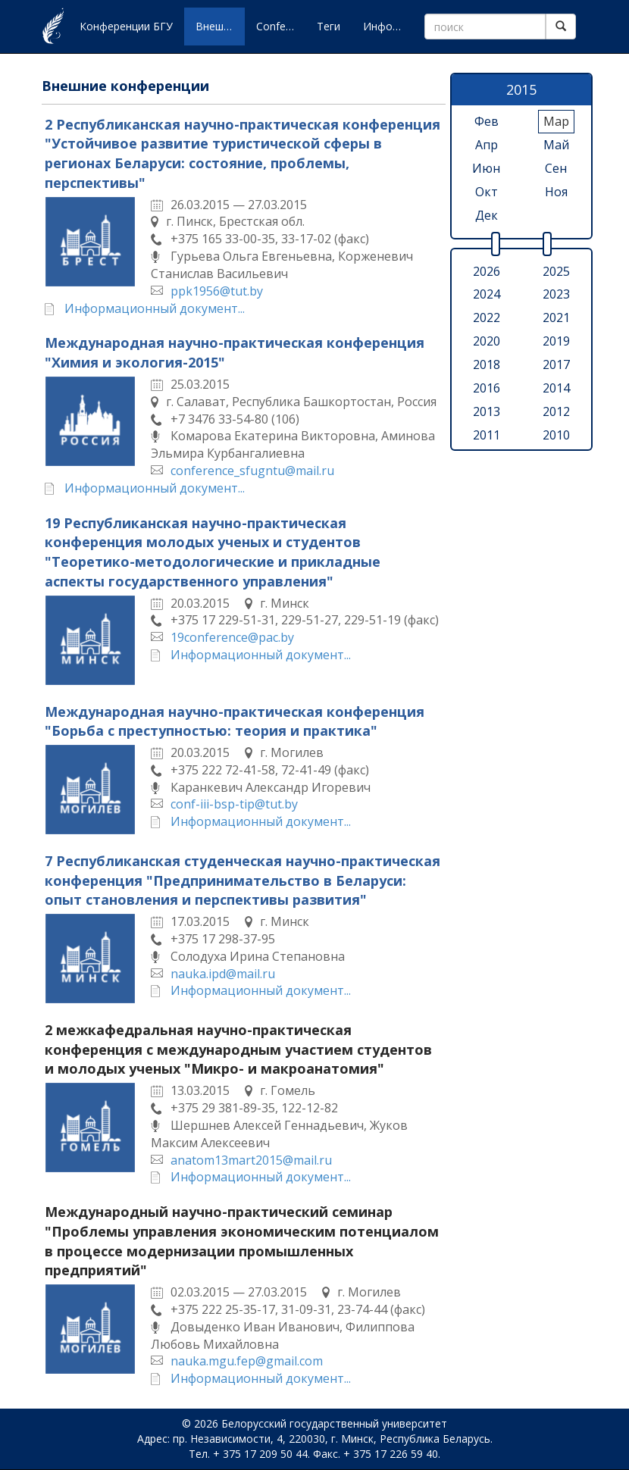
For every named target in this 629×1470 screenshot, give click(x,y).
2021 (556, 317)
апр (486, 144)
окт (486, 191)
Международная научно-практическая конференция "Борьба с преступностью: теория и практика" (234, 721)
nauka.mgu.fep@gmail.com (247, 1361)
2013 (486, 411)
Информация (387, 26)
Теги (328, 26)
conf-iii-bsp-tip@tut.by (234, 804)
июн (486, 168)
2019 (556, 341)
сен (556, 168)
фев (486, 121)
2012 (556, 411)
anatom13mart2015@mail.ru (251, 1160)
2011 (486, 435)
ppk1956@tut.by (217, 291)
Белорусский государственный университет (334, 1423)
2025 (556, 271)
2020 (486, 341)
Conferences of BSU (280, 26)
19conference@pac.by (232, 637)
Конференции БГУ (126, 26)
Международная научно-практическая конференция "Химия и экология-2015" (234, 352)
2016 (486, 388)
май (556, 144)
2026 (486, 271)
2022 (486, 317)
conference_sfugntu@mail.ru (252, 470)
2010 (556, 435)
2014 (556, 388)
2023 (556, 294)
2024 (486, 294)
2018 (486, 364)
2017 (556, 364)
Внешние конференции (220, 26)
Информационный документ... (154, 308)
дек (486, 215)
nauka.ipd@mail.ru (223, 973)
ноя (556, 191)
